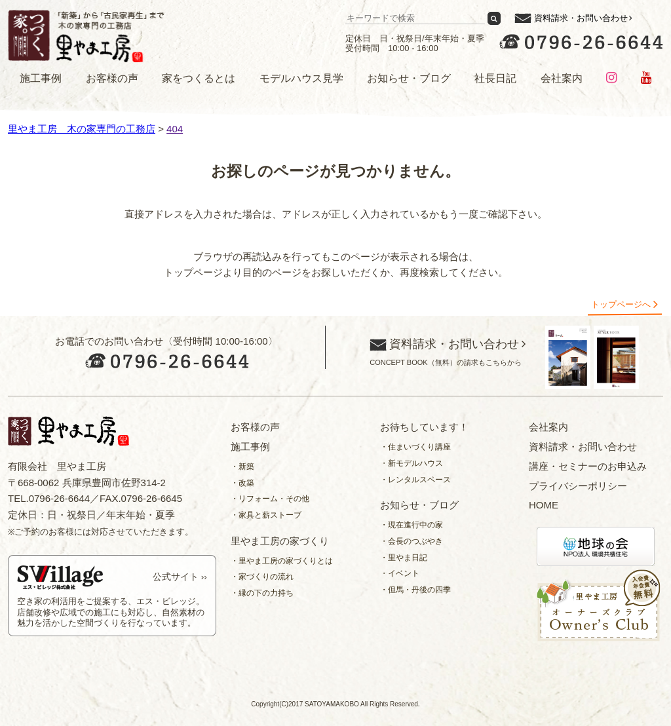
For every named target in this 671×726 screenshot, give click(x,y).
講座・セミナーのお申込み (588, 466)
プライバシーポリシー (578, 485)
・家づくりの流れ (262, 576)
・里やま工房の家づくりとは (282, 560)
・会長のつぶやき (411, 541)
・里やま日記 (403, 557)
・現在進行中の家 (411, 524)
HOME (543, 504)
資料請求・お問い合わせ (581, 18)
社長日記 (495, 78)
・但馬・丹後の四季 (415, 589)
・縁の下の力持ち (262, 593)
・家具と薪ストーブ (266, 515)
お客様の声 (112, 78)
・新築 (242, 466)
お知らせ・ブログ (409, 78)
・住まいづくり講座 (415, 446)
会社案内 (562, 78)
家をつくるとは (198, 78)
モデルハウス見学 (301, 78)
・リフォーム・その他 (270, 498)
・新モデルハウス (411, 463)
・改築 (242, 482)
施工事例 (41, 78)
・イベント (399, 573)
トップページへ (621, 304)
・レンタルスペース (415, 479)
